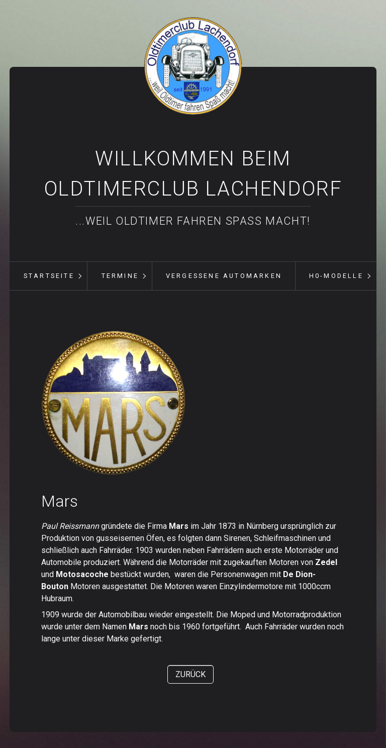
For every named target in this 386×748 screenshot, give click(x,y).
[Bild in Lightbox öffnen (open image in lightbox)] (113, 403)
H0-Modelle (336, 275)
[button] (190, 674)
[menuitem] (48, 276)
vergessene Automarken (224, 275)
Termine (120, 275)
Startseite (49, 275)
